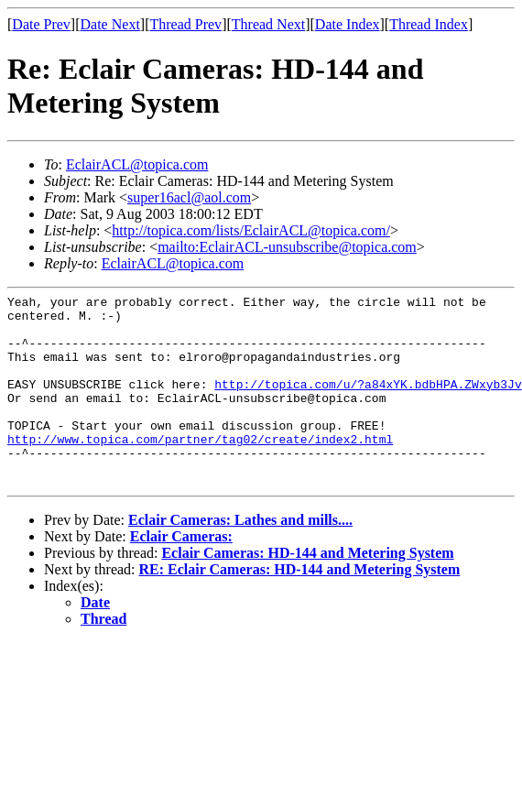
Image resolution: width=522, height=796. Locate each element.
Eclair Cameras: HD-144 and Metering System (307, 591)
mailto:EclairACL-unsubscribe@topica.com (287, 247)
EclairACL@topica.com (137, 164)
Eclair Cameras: (181, 575)
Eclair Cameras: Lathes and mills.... (240, 558)
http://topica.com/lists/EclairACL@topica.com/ (251, 230)
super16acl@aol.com (189, 197)
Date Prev (41, 24)
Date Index (347, 24)
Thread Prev (185, 24)
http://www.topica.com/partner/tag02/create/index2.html (200, 469)
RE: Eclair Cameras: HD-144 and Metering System (300, 608)
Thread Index (428, 24)
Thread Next (268, 24)
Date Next (110, 24)
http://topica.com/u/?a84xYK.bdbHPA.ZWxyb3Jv (367, 403)
